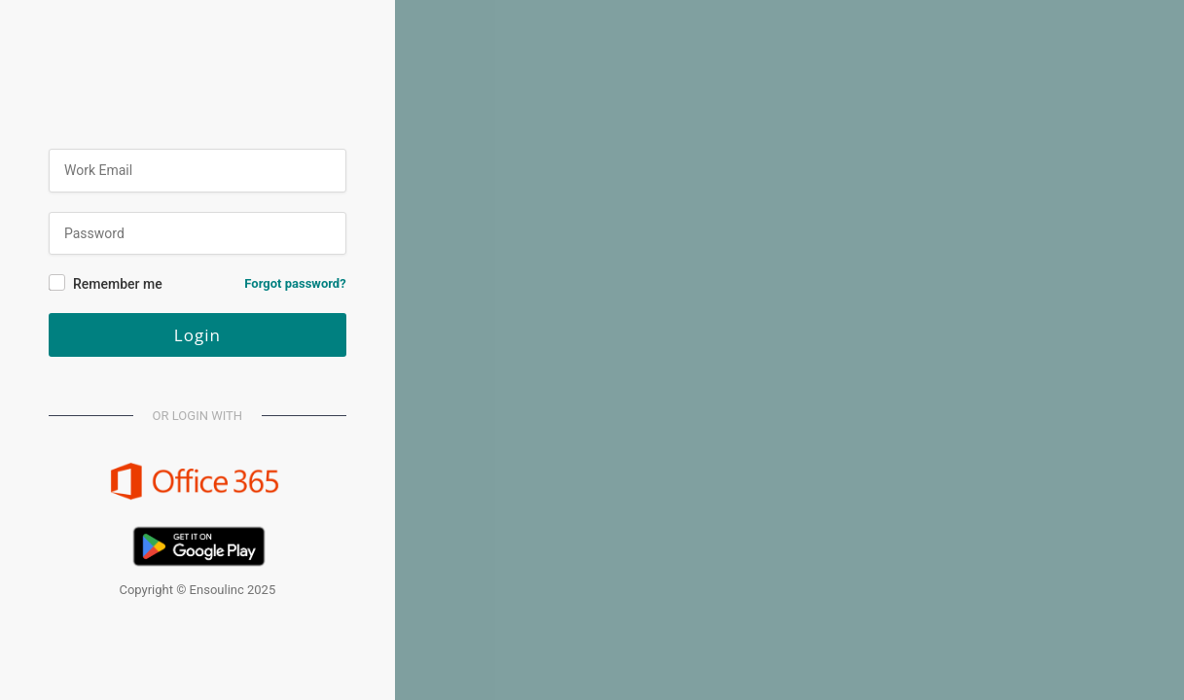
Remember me (117, 284)
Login (197, 335)
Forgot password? (294, 283)
